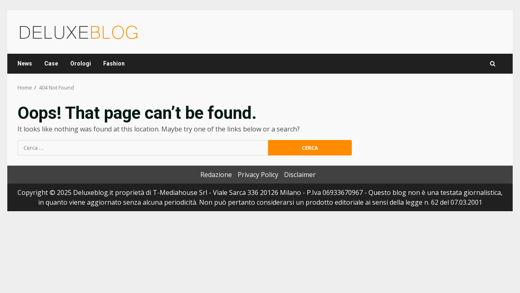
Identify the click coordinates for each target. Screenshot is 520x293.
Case (51, 63)
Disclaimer (300, 174)
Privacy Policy (258, 174)
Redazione (216, 174)
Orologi (80, 63)
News (24, 63)
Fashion (114, 63)
